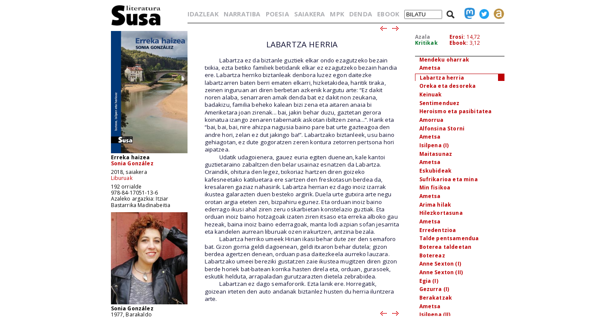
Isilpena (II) (435, 314)
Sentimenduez (439, 103)
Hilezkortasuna (441, 213)
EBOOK (388, 13)
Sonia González (132, 163)
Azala (422, 36)
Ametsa (430, 67)
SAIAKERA (309, 13)
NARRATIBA (242, 13)
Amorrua (431, 120)
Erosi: (457, 36)
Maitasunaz (435, 154)
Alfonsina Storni (442, 128)
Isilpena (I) (434, 145)
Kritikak (426, 42)
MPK (337, 13)
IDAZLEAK (203, 13)
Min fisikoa (435, 187)
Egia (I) (428, 281)
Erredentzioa (437, 230)
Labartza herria (442, 77)
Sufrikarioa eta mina (448, 179)
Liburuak (121, 178)
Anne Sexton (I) (440, 263)
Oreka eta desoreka (447, 86)
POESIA (277, 13)
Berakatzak (435, 297)
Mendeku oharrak (444, 59)
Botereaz (432, 255)
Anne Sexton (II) (441, 272)
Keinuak (430, 94)
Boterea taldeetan (445, 247)
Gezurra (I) (434, 289)
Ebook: (458, 42)
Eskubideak (435, 170)
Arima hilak (435, 204)
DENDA (360, 13)
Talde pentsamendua (449, 238)
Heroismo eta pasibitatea (455, 111)
